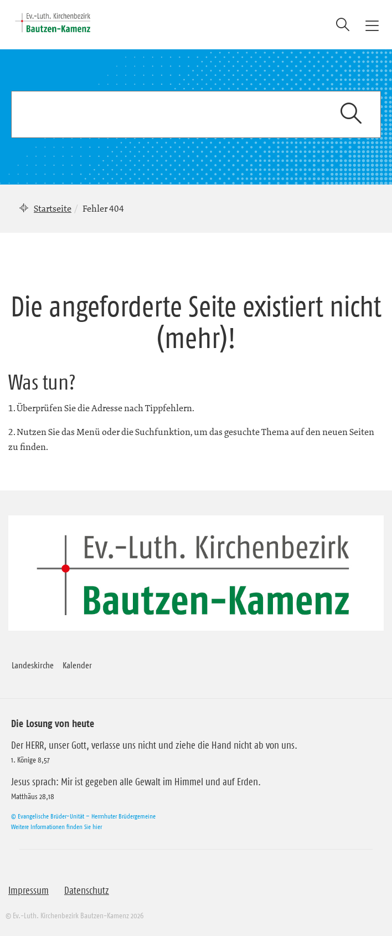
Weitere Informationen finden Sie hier (56, 826)
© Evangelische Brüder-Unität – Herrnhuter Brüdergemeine (83, 816)
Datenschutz (86, 890)
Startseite (52, 208)
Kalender (77, 665)
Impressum (28, 890)
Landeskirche (33, 665)
